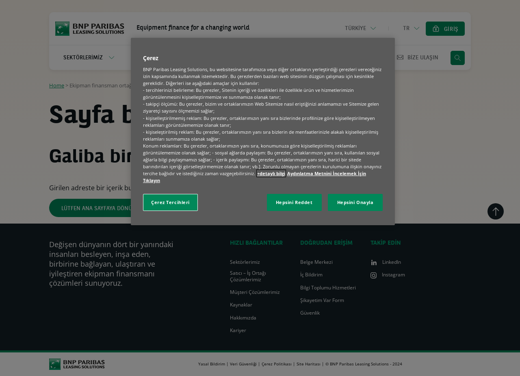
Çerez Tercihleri (170, 202)
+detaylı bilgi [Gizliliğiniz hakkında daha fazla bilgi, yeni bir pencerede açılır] (271, 173)
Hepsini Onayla (355, 202)
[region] (263, 132)
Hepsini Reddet (294, 202)
